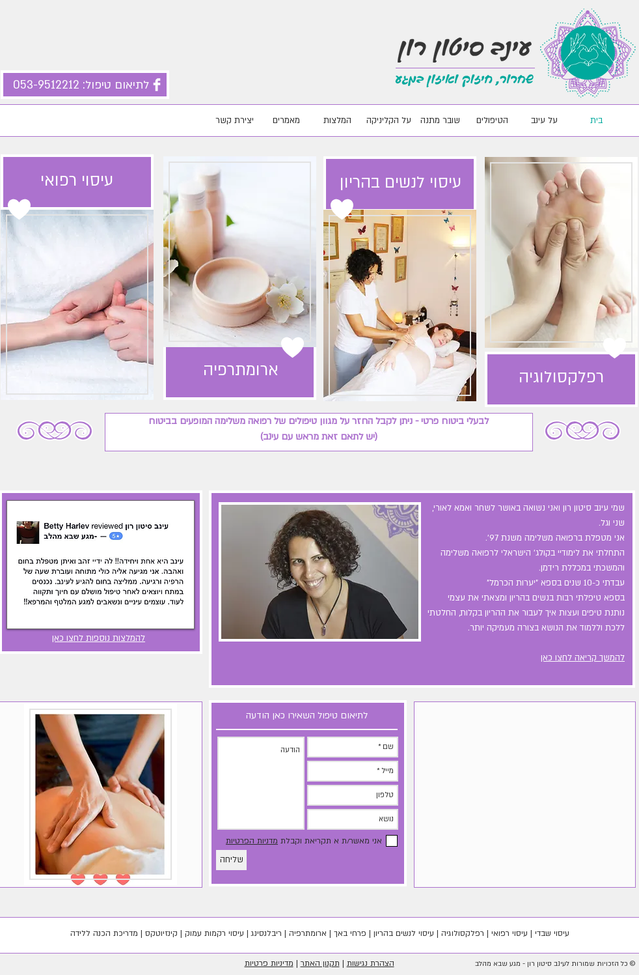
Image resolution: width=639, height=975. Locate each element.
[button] (100, 565)
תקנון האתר (320, 963)
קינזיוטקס (161, 933)
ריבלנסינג (266, 933)
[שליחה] (231, 860)
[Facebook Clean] (156, 84)
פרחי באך (350, 933)
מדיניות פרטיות (269, 963)
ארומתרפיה (308, 933)
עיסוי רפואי (509, 933)
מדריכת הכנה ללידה (104, 933)
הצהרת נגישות (370, 963)
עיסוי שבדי (552, 933)
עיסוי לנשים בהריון (404, 933)
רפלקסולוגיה (462, 933)
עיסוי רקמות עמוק (214, 933)
